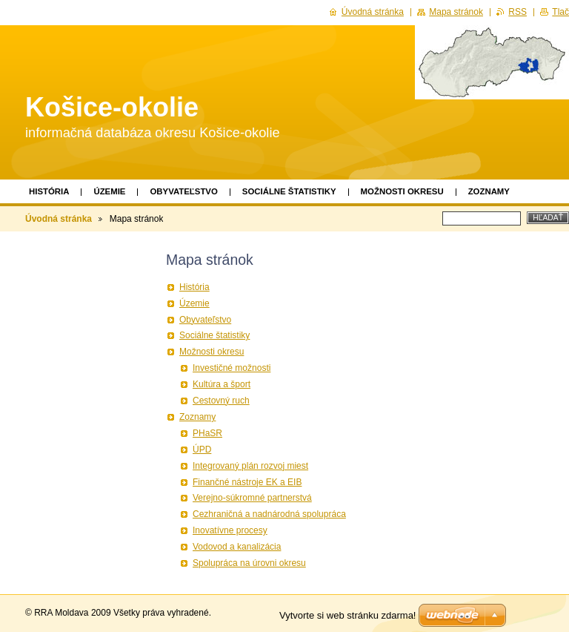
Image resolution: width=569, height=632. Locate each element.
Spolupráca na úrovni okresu (249, 563)
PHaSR (207, 433)
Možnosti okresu (402, 191)
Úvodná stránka (58, 219)
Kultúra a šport (221, 384)
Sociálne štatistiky (289, 191)
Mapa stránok (456, 12)
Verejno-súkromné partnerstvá (252, 498)
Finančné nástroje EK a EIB (247, 482)
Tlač (560, 12)
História (49, 191)
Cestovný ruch (221, 400)
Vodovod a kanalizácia (237, 547)
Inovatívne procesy (230, 530)
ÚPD (202, 449)
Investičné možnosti (231, 368)
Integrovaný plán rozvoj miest (250, 466)
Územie (109, 191)
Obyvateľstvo (183, 191)
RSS (517, 12)
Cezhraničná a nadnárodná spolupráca (269, 514)
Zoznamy (489, 191)
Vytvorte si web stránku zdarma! (347, 615)
